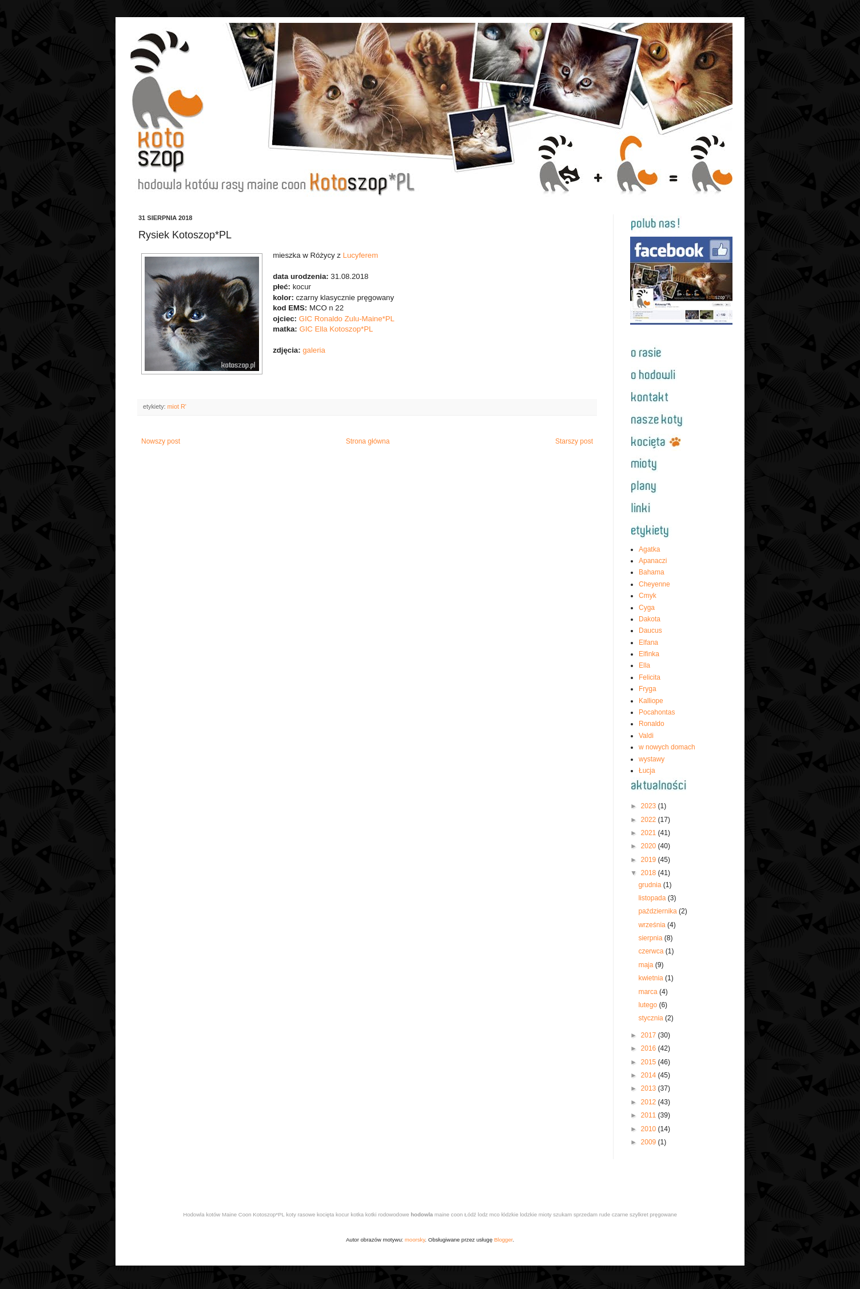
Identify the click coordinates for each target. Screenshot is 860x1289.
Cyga (647, 608)
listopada (652, 898)
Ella (644, 665)
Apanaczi (653, 561)
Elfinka (649, 654)
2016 (649, 1048)
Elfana (648, 642)
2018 (649, 873)
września (652, 925)
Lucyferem (361, 255)
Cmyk (647, 596)
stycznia (651, 1018)
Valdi (646, 736)
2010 (649, 1129)
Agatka (649, 549)
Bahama (651, 572)
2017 (649, 1035)
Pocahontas (657, 712)
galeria (313, 350)
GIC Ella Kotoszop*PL (336, 329)
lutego (648, 1005)
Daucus (650, 630)
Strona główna (368, 441)
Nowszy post (160, 441)
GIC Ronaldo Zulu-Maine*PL (347, 318)
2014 (649, 1075)
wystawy (651, 759)
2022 (649, 820)
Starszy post (574, 441)
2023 (649, 806)
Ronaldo (651, 724)
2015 (649, 1062)
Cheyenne (654, 584)
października (658, 911)
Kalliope (651, 701)
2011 (649, 1115)
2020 (649, 846)
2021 (649, 833)
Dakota (649, 619)
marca (648, 992)
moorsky (415, 1239)
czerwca (651, 951)
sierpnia (651, 938)
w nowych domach (667, 747)
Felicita (649, 677)
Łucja (647, 771)
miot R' (177, 406)
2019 (649, 860)
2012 (649, 1102)
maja (646, 965)
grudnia (650, 885)
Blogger (503, 1239)
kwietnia (651, 978)
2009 (649, 1142)
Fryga (647, 689)
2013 (649, 1088)
